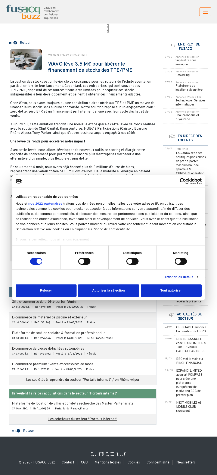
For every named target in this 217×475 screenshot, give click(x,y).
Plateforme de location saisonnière (189, 88)
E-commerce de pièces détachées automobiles (48, 349)
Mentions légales (108, 462)
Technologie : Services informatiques (190, 103)
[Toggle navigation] (205, 11)
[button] (20, 42)
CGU (84, 462)
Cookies (134, 462)
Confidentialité (158, 462)
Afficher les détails (178, 277)
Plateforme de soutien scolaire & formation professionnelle (58, 333)
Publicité (107, 28)
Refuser (46, 290)
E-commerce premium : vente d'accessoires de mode (52, 364)
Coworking (183, 75)
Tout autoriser (171, 290)
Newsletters (186, 462)
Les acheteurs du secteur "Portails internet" (82, 419)
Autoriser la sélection (108, 290)
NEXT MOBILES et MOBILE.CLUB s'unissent (188, 407)
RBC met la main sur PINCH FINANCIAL (189, 361)
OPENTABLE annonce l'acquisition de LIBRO (191, 329)
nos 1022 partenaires (45, 203)
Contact (68, 462)
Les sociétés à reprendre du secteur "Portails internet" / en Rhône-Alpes (83, 380)
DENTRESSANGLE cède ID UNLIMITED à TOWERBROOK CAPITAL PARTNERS (191, 345)
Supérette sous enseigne (186, 63)
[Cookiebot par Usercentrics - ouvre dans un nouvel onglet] (183, 181)
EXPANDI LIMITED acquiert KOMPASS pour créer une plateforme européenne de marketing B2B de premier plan (189, 383)
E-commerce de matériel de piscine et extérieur (49, 317)
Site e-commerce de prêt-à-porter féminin (45, 302)
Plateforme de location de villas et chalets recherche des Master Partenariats (72, 404)
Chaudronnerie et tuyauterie (187, 117)
